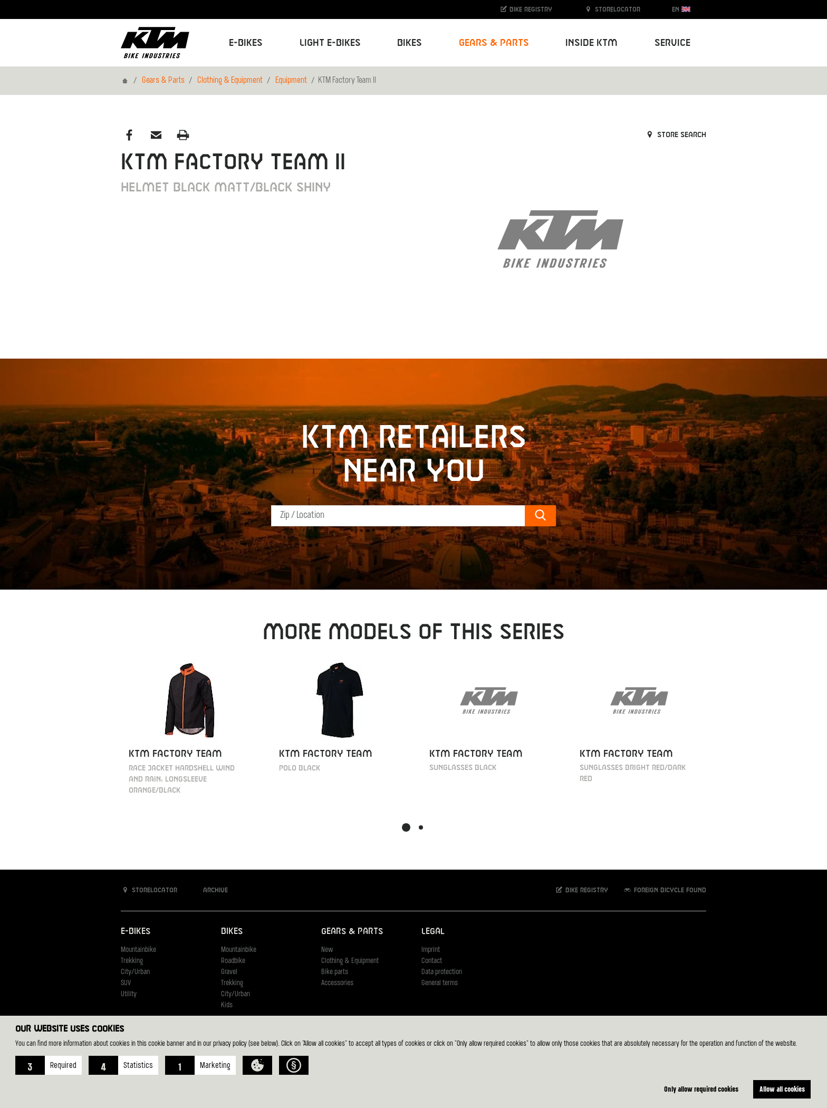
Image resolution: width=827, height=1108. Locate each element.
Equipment (291, 80)
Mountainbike (138, 950)
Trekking (132, 961)
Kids (227, 1005)
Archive (210, 889)
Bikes (232, 931)
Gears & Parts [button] (494, 43)
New (327, 950)
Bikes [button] (409, 43)
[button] (48, 1065)
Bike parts (334, 972)
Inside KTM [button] (591, 43)
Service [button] (672, 43)
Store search (675, 135)
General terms (439, 983)
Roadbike (233, 961)
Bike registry (526, 9)
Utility (129, 994)
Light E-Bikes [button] (330, 43)
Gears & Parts (163, 80)
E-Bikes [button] (246, 43)
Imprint (430, 950)
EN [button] (681, 9)
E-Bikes (135, 931)
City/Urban (135, 972)
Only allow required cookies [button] (701, 1089)
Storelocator (612, 9)
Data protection (441, 972)
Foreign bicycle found (664, 889)
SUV (126, 983)
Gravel (229, 972)
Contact (431, 961)
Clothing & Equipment (230, 80)
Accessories (337, 983)
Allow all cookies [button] (782, 1089)
